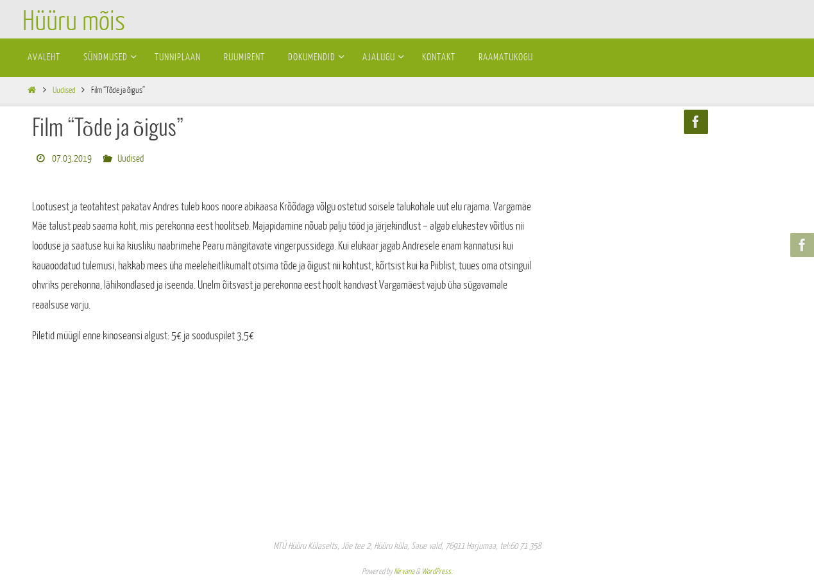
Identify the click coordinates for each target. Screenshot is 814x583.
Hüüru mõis (73, 22)
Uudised (64, 90)
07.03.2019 (72, 158)
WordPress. (436, 571)
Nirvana (404, 571)
